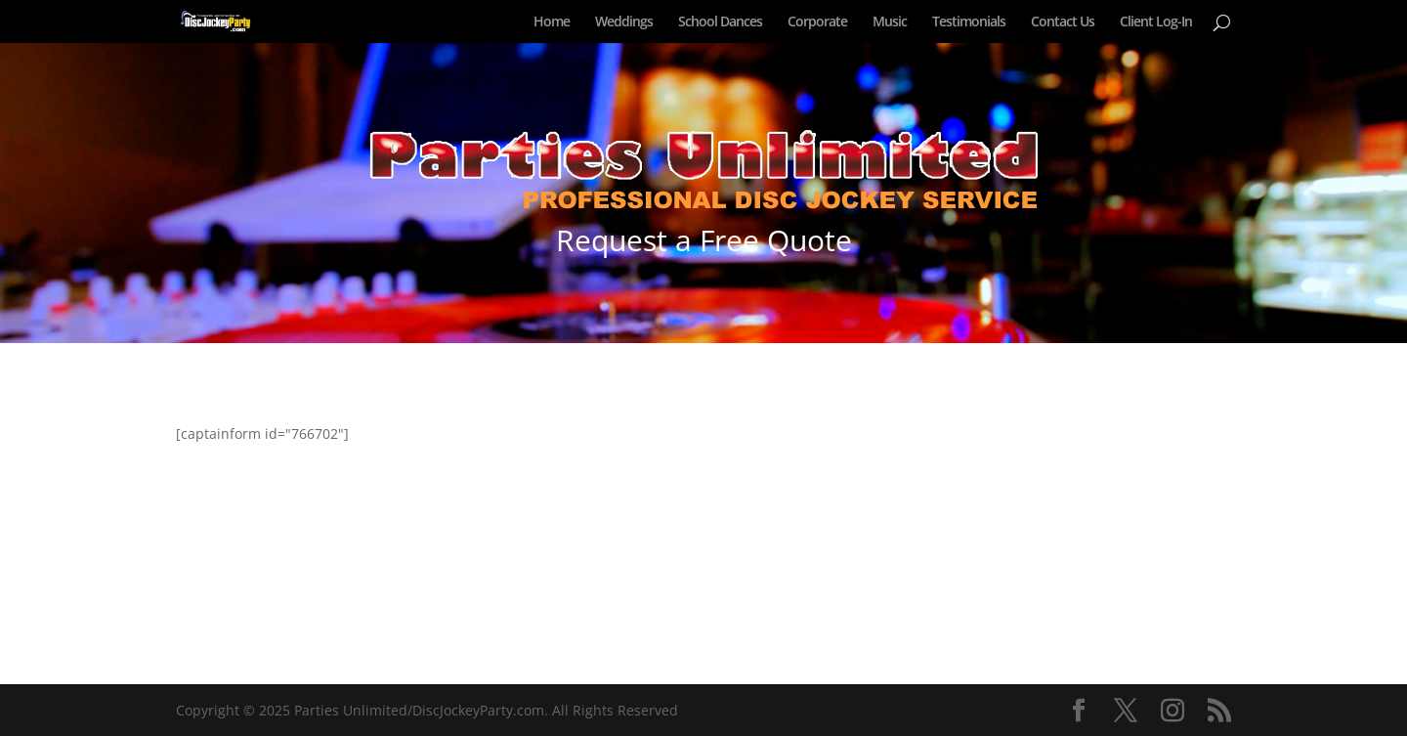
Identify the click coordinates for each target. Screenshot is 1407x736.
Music (890, 22)
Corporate (817, 22)
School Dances (720, 22)
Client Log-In (1156, 22)
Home (551, 22)
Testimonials (968, 22)
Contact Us (1062, 22)
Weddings (624, 22)
